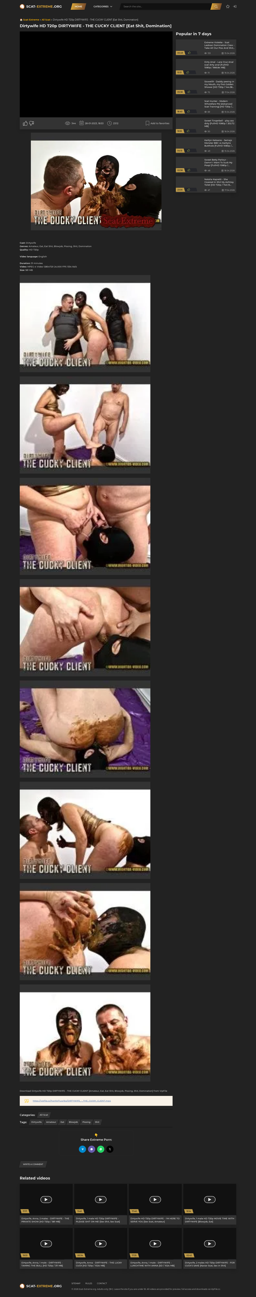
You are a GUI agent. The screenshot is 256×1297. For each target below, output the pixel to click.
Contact (102, 1283)
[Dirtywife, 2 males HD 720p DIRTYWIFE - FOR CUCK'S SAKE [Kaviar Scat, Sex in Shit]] (209, 1248)
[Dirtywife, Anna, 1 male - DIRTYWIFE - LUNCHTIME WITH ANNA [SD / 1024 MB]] (155, 1248)
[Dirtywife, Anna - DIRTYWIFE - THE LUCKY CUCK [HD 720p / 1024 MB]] (100, 1248)
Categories (101, 6)
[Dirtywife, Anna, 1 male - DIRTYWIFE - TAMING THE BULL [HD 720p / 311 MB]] (46, 1248)
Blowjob (73, 1122)
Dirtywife (36, 1122)
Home (78, 6)
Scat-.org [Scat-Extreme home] (44, 6)
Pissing (86, 1122)
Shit (97, 1122)
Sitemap (76, 1283)
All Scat (46, 19)
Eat (62, 1122)
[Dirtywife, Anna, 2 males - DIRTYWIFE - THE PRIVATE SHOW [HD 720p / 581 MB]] (46, 1204)
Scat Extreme (31, 19)
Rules (88, 1283)
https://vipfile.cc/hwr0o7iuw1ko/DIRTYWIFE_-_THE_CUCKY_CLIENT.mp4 (72, 1100)
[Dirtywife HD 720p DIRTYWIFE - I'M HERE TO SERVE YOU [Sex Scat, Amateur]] (155, 1204)
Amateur (51, 1122)
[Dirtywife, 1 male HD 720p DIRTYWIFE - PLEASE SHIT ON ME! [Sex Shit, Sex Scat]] (100, 1204)
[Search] (216, 6)
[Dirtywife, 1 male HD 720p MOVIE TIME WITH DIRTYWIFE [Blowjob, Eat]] (209, 1204)
